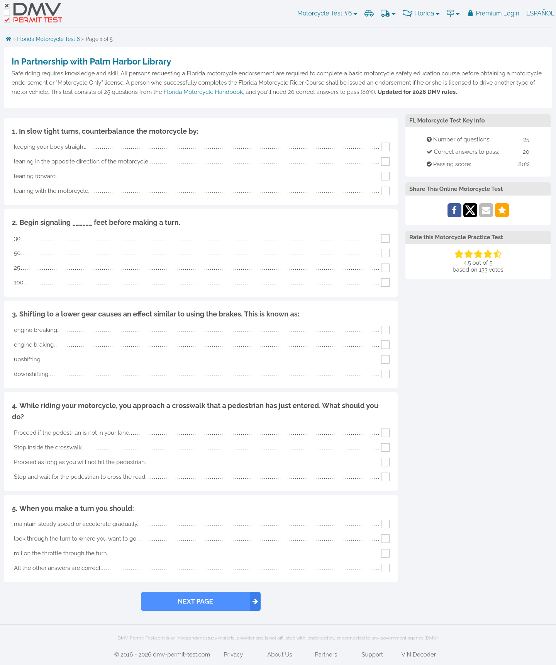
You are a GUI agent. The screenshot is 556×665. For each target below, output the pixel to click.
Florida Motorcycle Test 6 (48, 39)
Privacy (233, 654)
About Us (279, 654)
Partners (326, 654)
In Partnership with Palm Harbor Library (91, 61)
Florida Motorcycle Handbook (203, 91)
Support (372, 654)
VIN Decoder (419, 654)
